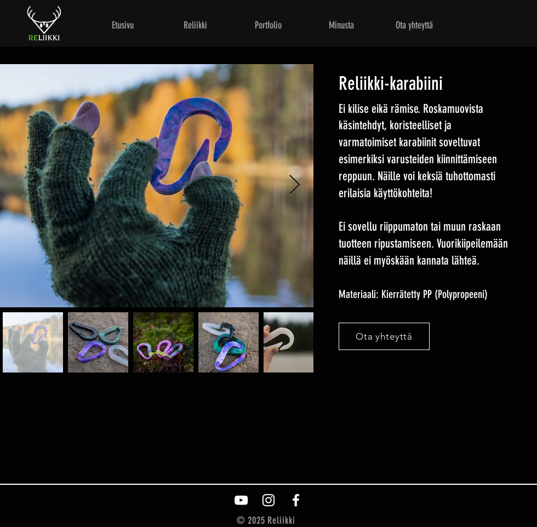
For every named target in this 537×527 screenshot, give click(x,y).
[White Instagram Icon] (268, 500)
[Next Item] (294, 185)
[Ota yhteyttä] (384, 336)
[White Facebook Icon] (296, 500)
